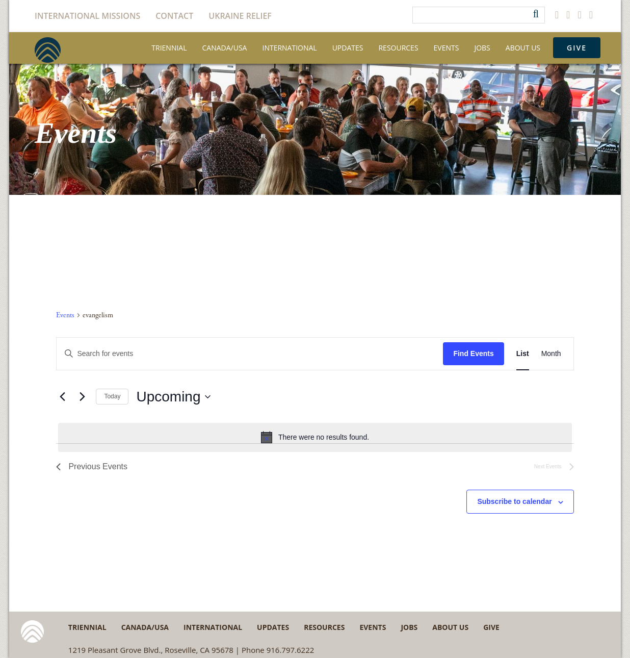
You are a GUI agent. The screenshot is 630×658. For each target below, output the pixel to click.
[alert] (314, 437)
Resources (398, 48)
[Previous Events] (62, 397)
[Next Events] (82, 397)
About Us (523, 48)
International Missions (87, 15)
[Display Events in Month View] (551, 354)
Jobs (482, 48)
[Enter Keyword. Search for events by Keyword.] (250, 354)
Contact (174, 15)
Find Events (473, 353)
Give (577, 48)
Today (112, 396)
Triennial (169, 48)
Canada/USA (224, 48)
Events (446, 48)
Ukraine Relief (240, 15)
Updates (347, 48)
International (289, 48)
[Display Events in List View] (522, 354)
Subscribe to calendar (514, 501)
